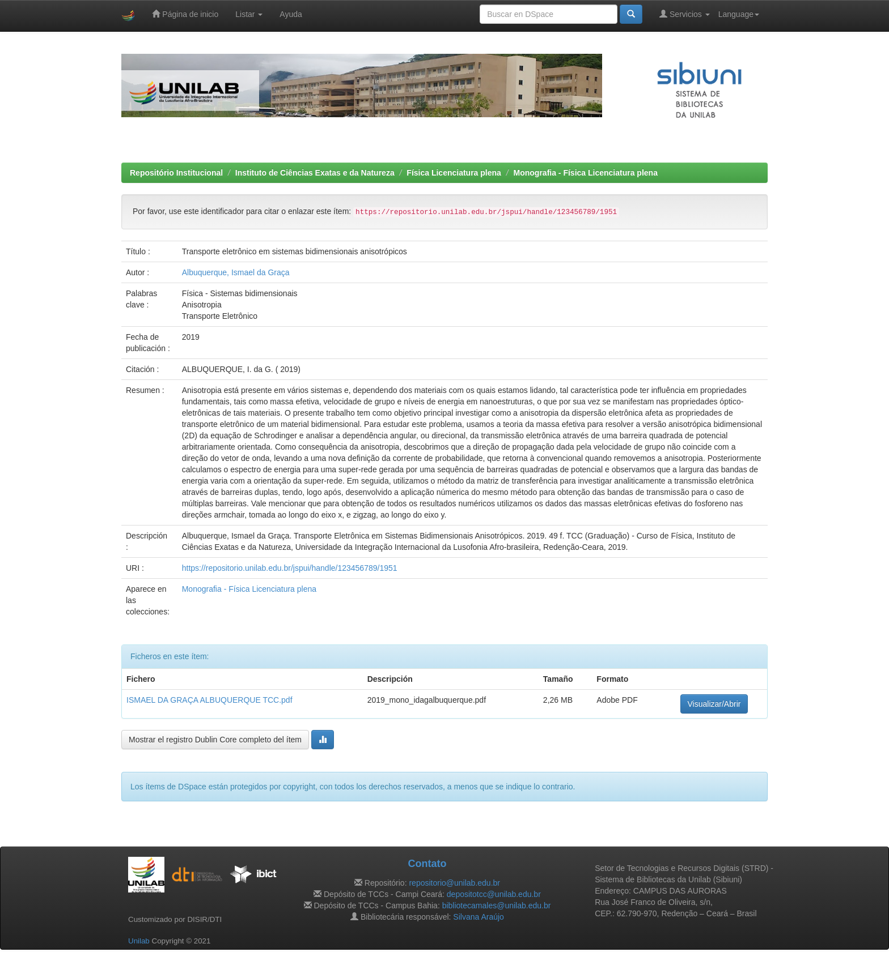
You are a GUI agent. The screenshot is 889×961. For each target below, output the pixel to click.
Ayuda (291, 14)
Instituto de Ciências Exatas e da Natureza (315, 172)
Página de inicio (185, 14)
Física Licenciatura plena (454, 172)
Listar (249, 14)
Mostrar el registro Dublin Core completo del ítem (215, 739)
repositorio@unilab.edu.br (454, 882)
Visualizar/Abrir (714, 703)
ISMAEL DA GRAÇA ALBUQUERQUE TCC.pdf (209, 699)
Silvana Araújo (478, 916)
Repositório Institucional (176, 172)
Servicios (684, 14)
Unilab (139, 941)
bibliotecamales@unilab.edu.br (496, 905)
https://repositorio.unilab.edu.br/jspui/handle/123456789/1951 (289, 568)
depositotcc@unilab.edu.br (494, 894)
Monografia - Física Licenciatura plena (586, 172)
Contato (427, 863)
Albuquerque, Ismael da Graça (236, 272)
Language (738, 14)
